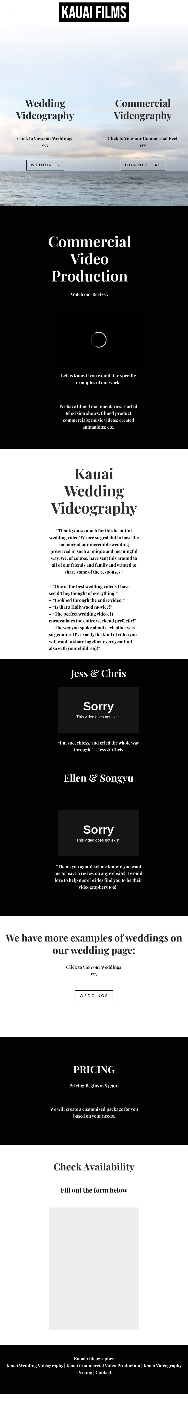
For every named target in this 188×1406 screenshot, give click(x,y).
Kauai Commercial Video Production (103, 1378)
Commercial (143, 165)
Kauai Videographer (94, 1371)
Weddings (45, 165)
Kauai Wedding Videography (34, 1378)
